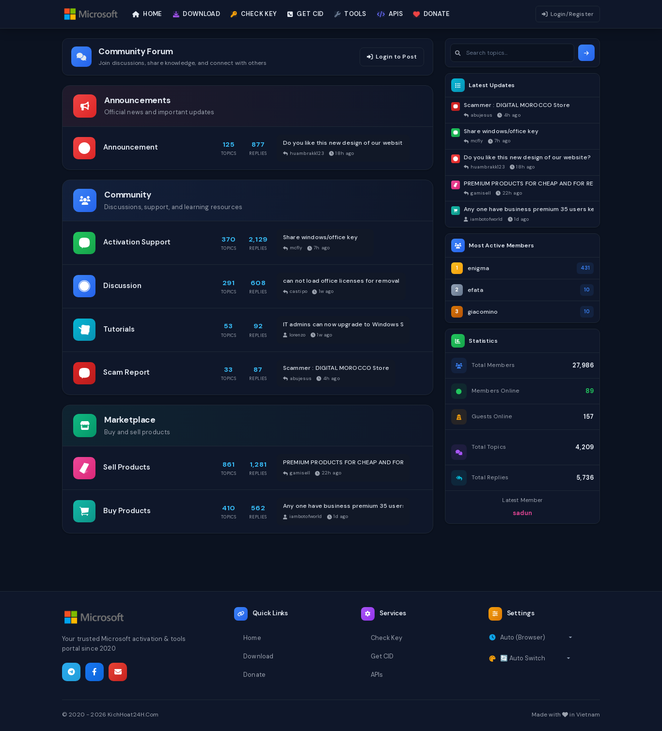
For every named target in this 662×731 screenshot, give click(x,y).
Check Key (386, 638)
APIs (377, 674)
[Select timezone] (536, 637)
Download (258, 656)
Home (252, 638)
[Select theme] (535, 658)
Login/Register (568, 14)
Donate (254, 674)
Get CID (382, 656)
